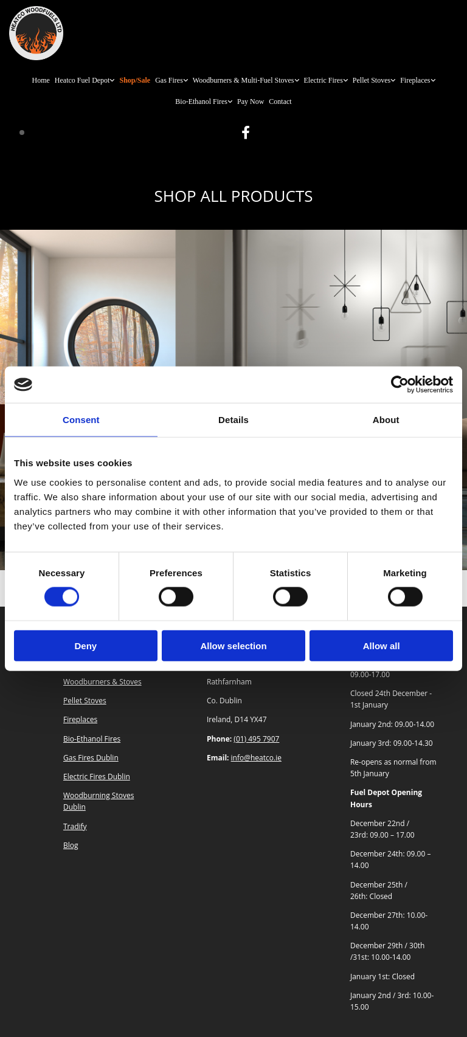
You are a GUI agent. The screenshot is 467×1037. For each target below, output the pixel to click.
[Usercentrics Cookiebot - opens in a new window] (400, 385)
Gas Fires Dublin (91, 758)
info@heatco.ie (256, 758)
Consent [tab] (81, 420)
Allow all (381, 645)
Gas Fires (169, 80)
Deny (85, 645)
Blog (70, 845)
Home (40, 80)
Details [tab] (233, 420)
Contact (280, 101)
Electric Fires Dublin (96, 776)
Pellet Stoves (371, 80)
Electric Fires (323, 80)
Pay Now (250, 101)
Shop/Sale (134, 80)
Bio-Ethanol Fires (201, 101)
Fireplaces (415, 80)
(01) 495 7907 (256, 739)
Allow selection (233, 645)
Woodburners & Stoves (102, 682)
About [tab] (386, 420)
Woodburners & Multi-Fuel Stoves (243, 80)
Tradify (75, 826)
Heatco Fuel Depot (82, 80)
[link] (84, 80)
